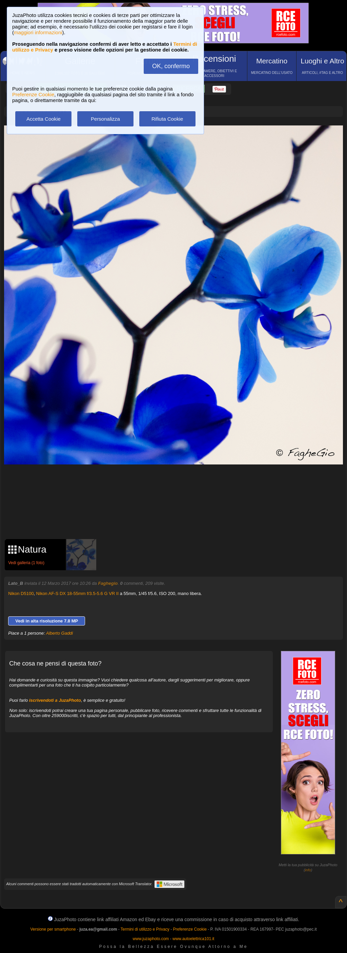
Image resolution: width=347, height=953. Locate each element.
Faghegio (108, 583)
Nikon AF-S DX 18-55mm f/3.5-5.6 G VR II (77, 593)
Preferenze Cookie (33, 94)
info (308, 870)
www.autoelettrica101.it (193, 938)
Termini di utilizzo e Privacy (145, 929)
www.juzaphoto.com (151, 938)
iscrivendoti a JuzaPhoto (55, 700)
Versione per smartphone (53, 929)
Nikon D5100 (21, 593)
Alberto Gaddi (59, 633)
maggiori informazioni (38, 32)
